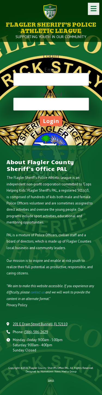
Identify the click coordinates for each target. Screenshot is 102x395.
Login (51, 380)
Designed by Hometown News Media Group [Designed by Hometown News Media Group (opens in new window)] (51, 371)
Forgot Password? (51, 133)
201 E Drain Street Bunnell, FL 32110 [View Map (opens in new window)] (40, 324)
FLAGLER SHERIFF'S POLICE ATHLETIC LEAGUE (51, 28)
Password (51, 94)
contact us (37, 292)
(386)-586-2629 (36, 332)
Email (51, 69)
